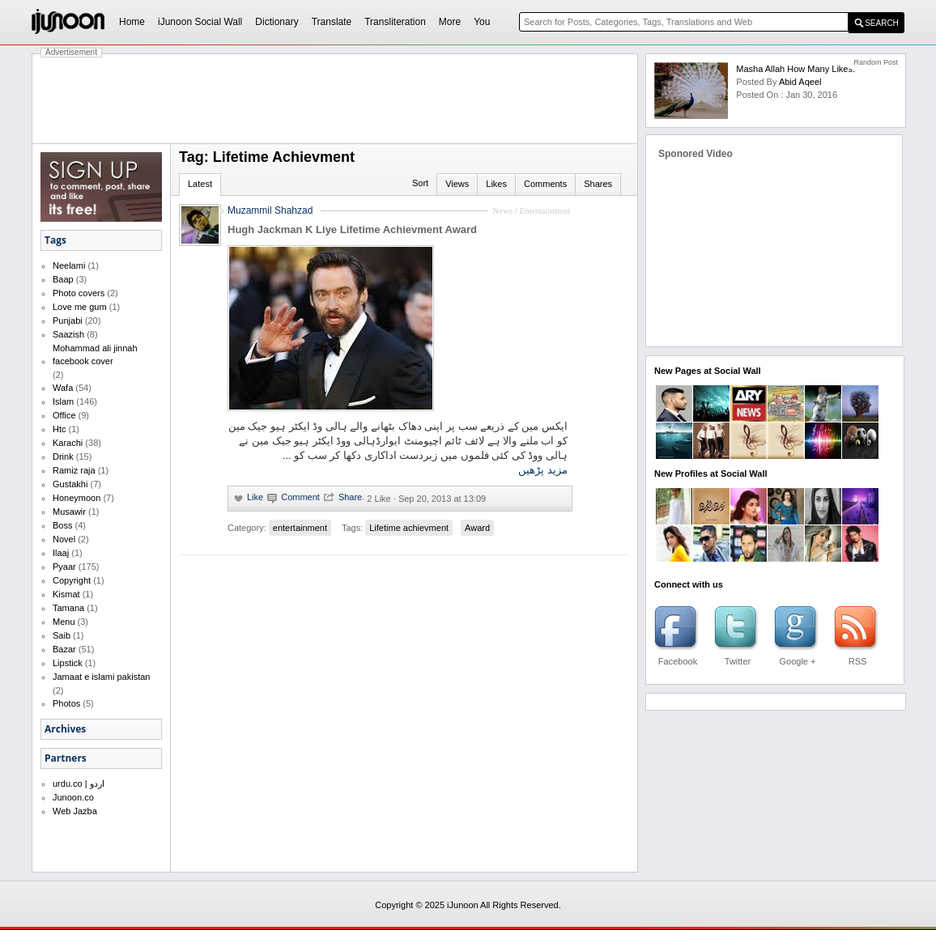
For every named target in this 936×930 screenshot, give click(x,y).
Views (457, 184)
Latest (200, 184)
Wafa (63, 388)
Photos (66, 703)
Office (64, 415)
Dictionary (276, 22)
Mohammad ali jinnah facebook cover (95, 354)
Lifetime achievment (409, 528)
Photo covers (78, 293)
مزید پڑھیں (543, 470)
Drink (63, 456)
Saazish (68, 334)
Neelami (69, 265)
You (482, 22)
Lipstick (68, 663)
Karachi (68, 443)
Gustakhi (70, 484)
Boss (62, 525)
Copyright (72, 580)
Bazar (64, 649)
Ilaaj (61, 553)
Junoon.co (73, 797)
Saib (61, 635)
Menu (64, 621)
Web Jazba (75, 811)
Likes (496, 184)
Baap (63, 279)
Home (132, 22)
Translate (332, 22)
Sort (420, 183)
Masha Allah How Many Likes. (795, 69)
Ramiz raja (74, 470)
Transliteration (395, 22)
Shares (598, 184)
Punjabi (68, 320)
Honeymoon (76, 498)
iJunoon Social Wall (200, 22)
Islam (63, 401)
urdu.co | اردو (78, 783)
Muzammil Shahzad (270, 210)
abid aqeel (800, 82)
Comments (545, 184)
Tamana (68, 608)
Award (477, 528)
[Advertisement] (335, 98)
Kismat (66, 594)
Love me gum (80, 307)
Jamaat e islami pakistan (101, 677)
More (450, 22)
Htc (59, 429)
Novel (64, 539)
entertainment (300, 528)
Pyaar (64, 566)
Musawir (69, 511)
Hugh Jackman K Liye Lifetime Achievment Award (352, 229)
